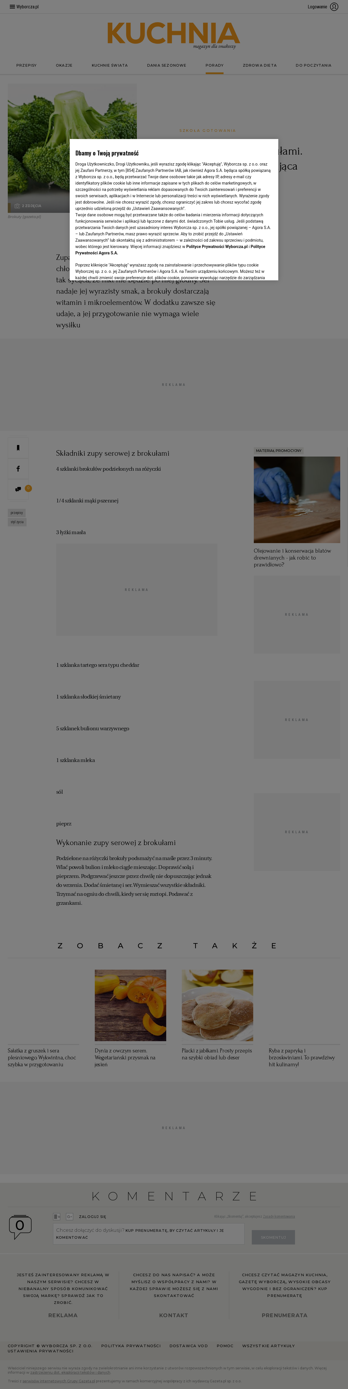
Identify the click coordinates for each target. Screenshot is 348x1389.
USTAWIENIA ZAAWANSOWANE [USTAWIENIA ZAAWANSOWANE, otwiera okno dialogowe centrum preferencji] (113, 268)
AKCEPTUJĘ (253, 269)
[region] (174, 209)
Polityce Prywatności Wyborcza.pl (217, 246)
